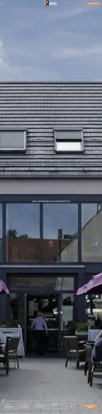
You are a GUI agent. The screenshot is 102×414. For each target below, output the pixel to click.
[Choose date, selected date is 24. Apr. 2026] (43, 406)
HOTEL (7, 404)
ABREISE (39, 404)
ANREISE (23, 404)
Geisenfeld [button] (9, 406)
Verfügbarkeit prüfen (90, 406)
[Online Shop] (94, 3)
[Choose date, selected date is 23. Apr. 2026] (27, 406)
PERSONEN (55, 404)
